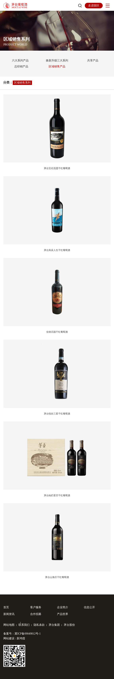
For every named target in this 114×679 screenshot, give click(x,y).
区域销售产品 (57, 66)
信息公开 (89, 607)
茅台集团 (54, 624)
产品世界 (62, 614)
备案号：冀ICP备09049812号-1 (22, 633)
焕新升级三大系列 (57, 60)
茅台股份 (69, 624)
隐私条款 (39, 624)
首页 (6, 607)
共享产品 (92, 60)
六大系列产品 (20, 60)
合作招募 (35, 614)
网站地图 (8, 624)
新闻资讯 (8, 614)
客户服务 (35, 607)
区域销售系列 (22, 82)
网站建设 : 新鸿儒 (14, 638)
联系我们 (24, 624)
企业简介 (62, 607)
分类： (8, 82)
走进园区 (93, 5)
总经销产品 (21, 66)
